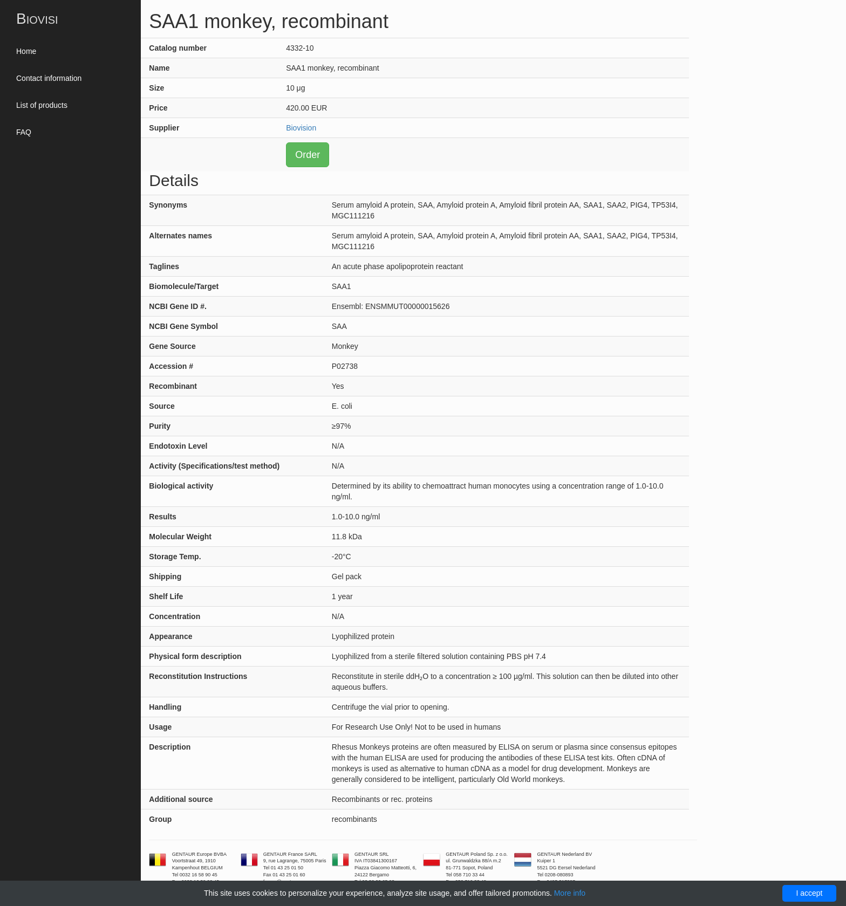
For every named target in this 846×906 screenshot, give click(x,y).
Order (307, 154)
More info (569, 893)
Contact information (48, 78)
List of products (41, 105)
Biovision (301, 127)
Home (26, 51)
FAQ (23, 132)
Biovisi (37, 18)
